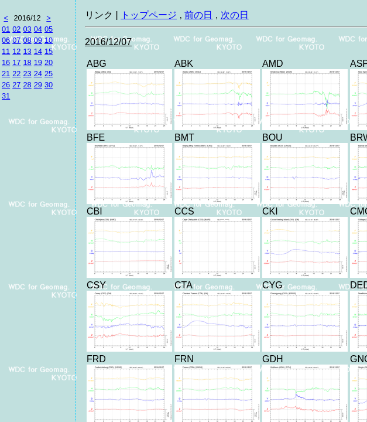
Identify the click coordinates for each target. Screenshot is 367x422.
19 (38, 62)
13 (27, 51)
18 (27, 62)
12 (16, 51)
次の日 (235, 15)
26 (6, 84)
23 (27, 73)
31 (6, 95)
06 (6, 40)
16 (6, 62)
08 (27, 40)
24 (38, 73)
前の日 (198, 15)
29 (38, 84)
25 (48, 73)
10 (48, 40)
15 (48, 51)
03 (27, 29)
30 (48, 84)
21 (6, 73)
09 (38, 40)
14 (38, 51)
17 (16, 62)
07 (16, 40)
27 (16, 84)
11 (6, 51)
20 (48, 62)
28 (27, 84)
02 (16, 29)
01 (6, 29)
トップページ (149, 15)
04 (38, 29)
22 (16, 73)
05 (48, 29)
